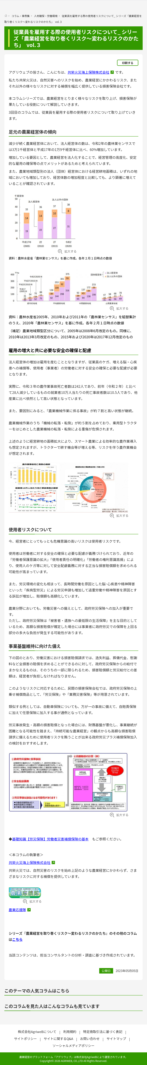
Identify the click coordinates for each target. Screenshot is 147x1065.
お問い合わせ (90, 1038)
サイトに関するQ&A (58, 1038)
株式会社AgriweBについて (37, 1031)
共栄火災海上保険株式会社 (88, 72)
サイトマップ (116, 1038)
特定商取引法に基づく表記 (102, 1031)
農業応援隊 (17, 909)
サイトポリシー (25, 1038)
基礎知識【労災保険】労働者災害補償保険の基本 (50, 839)
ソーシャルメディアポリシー (74, 1045)
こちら (17, 939)
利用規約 (69, 1031)
